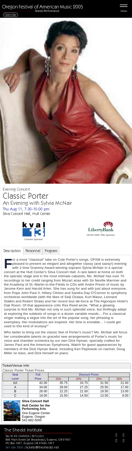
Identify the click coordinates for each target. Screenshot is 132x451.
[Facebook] (114, 435)
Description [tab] (12, 251)
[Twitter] (122, 435)
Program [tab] (51, 251)
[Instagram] (114, 441)
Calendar (11, 14)
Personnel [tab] (33, 251)
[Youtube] (122, 441)
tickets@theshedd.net (42, 447)
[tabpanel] (66, 307)
